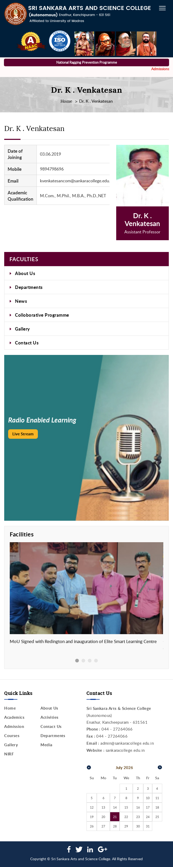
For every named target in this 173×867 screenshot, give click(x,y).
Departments (29, 287)
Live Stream (23, 434)
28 (115, 826)
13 (103, 807)
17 (148, 807)
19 (92, 817)
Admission (14, 726)
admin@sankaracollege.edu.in (127, 743)
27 (103, 826)
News (21, 301)
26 (92, 826)
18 (157, 807)
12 (92, 807)
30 (138, 826)
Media (46, 745)
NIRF (9, 754)
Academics (14, 717)
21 (115, 817)
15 (126, 807)
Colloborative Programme (42, 315)
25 (157, 817)
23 (138, 817)
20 (103, 817)
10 (148, 798)
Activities (49, 717)
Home (66, 101)
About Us (25, 273)
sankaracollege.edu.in (125, 750)
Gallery (22, 329)
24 (148, 817)
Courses (11, 735)
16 (138, 807)
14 (115, 807)
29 (126, 826)
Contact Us (26, 342)
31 (148, 826)
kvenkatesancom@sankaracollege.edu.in (77, 181)
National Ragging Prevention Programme (86, 62)
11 (157, 798)
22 (126, 817)
